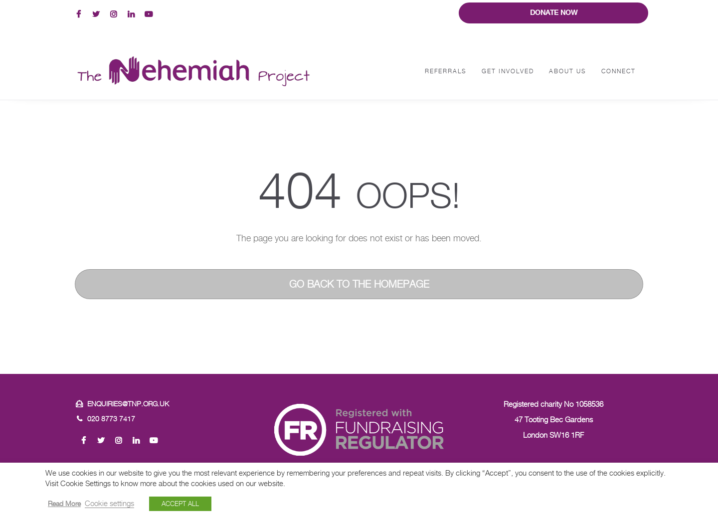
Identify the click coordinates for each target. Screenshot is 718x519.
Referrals (446, 71)
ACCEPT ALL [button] (180, 504)
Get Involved (508, 71)
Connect (618, 71)
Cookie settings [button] (109, 503)
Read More (64, 503)
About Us (567, 71)
